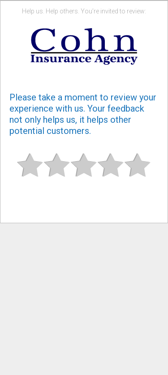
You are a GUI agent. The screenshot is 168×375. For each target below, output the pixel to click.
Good (111, 172)
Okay (84, 172)
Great (138, 172)
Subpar (57, 172)
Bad (30, 172)
